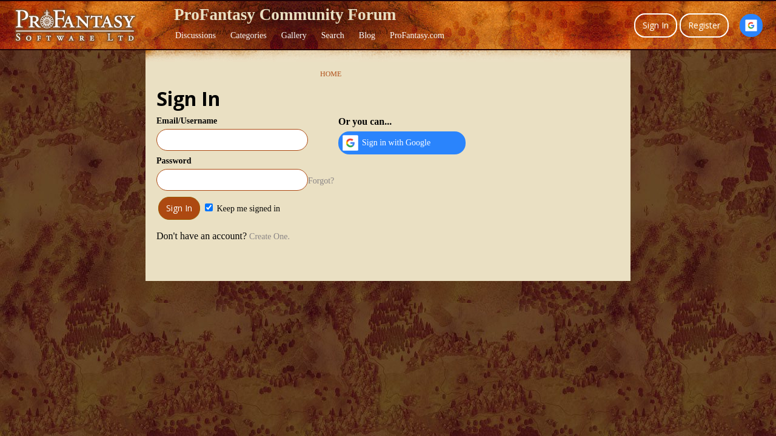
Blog (367, 35)
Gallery (294, 35)
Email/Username (186, 120)
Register (704, 25)
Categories (248, 35)
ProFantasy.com (417, 35)
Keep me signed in (242, 208)
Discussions (195, 35)
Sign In (656, 25)
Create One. (269, 236)
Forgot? (321, 180)
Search (332, 35)
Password (174, 160)
